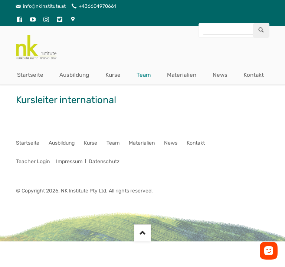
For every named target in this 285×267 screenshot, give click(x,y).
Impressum (69, 161)
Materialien (181, 75)
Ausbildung (74, 75)
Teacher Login (33, 161)
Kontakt (253, 75)
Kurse (113, 75)
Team (144, 75)
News (220, 75)
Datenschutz (104, 161)
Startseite (30, 75)
